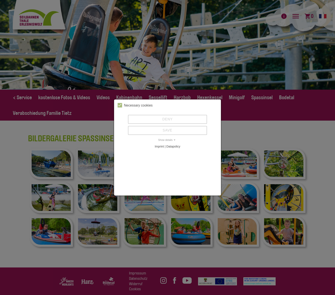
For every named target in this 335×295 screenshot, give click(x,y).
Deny (167, 119)
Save (167, 130)
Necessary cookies (135, 105)
